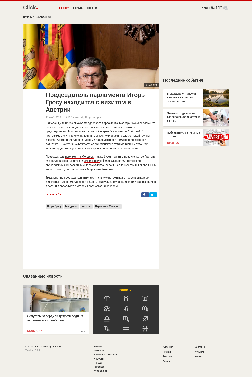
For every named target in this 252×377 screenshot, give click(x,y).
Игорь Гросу (54, 206)
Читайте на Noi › (54, 194)
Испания (200, 351)
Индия (166, 361)
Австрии (103, 131)
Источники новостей (106, 354)
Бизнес (173, 142)
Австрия (86, 206)
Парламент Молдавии (108, 206)
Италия (166, 351)
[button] (145, 194)
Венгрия (167, 356)
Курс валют (100, 370)
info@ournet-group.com (48, 346)
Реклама (99, 350)
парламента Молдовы (79, 156)
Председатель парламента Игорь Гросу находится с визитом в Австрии (95, 102)
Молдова (35, 331)
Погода (78, 7)
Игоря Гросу (91, 160)
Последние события (183, 80)
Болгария (200, 347)
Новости (64, 7)
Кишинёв (208, 7)
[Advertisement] (101, 236)
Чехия (198, 356)
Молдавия (71, 206)
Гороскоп (91, 7)
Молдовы (126, 144)
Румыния (167, 347)
